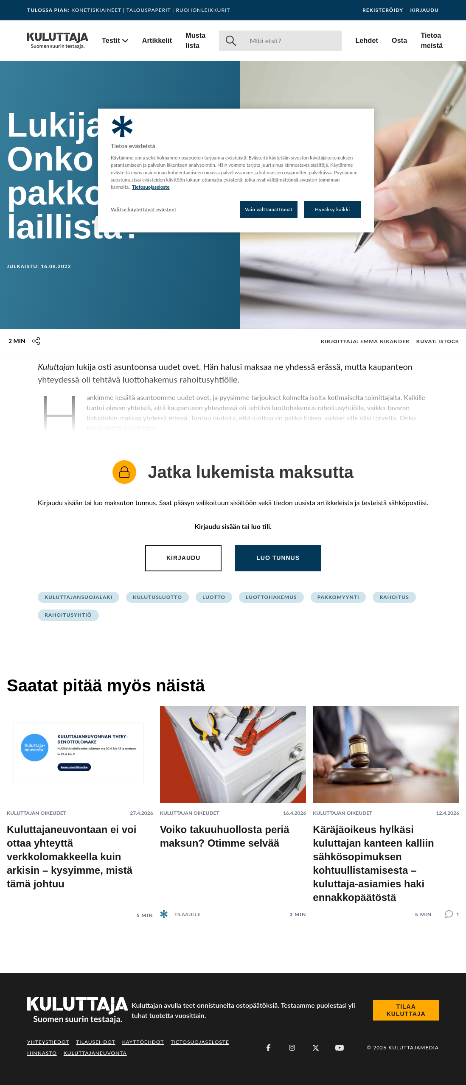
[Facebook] (268, 1047)
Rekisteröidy (382, 10)
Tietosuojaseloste (200, 1042)
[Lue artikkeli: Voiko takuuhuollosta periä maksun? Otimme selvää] (233, 805)
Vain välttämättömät (269, 209)
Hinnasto (42, 1053)
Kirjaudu (424, 10)
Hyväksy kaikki (332, 209)
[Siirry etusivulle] (57, 41)
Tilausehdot (95, 1042)
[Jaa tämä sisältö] (36, 341)
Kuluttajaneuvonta (95, 1053)
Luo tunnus (278, 557)
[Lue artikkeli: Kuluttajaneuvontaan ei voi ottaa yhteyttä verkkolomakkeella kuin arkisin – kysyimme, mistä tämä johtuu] (80, 806)
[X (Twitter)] (316, 1047)
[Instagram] (292, 1047)
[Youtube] (339, 1047)
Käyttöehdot (143, 1042)
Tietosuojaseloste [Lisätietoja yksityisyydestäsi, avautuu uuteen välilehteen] (151, 187)
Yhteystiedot (48, 1042)
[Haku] (292, 41)
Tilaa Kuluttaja (406, 1010)
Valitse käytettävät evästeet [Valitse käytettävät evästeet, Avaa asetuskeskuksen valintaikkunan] (144, 209)
